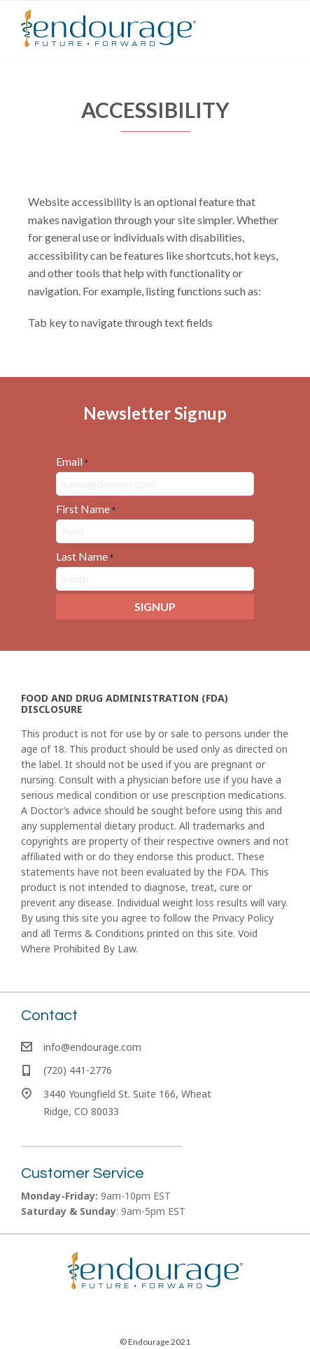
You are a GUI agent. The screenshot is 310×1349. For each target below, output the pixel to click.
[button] (155, 606)
